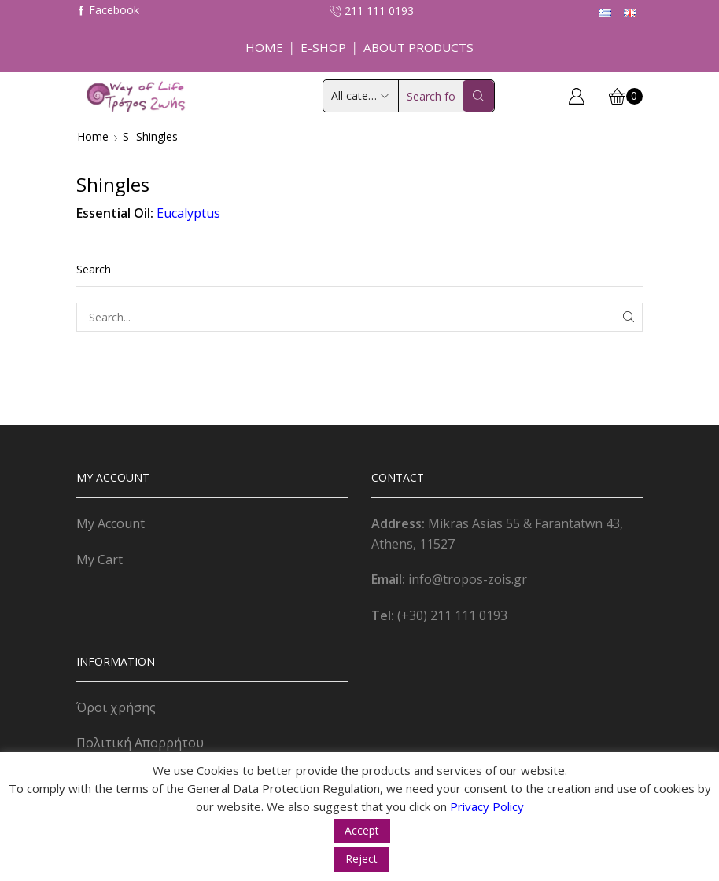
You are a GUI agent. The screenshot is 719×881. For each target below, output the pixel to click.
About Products (418, 47)
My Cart (99, 559)
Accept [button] (362, 830)
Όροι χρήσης (116, 707)
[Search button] (478, 96)
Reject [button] (361, 858)
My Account (110, 523)
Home (264, 47)
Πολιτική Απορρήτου (140, 742)
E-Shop (323, 47)
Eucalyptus (188, 213)
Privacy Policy (487, 806)
